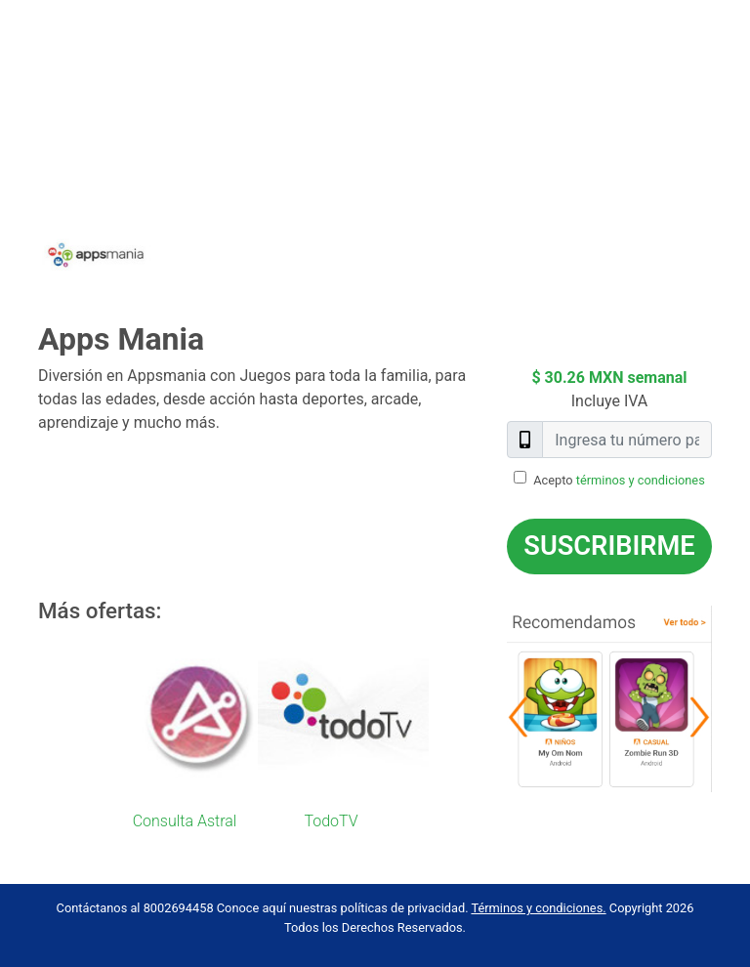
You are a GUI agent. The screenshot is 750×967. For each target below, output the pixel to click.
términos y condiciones (640, 480)
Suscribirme (608, 546)
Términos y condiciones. (538, 908)
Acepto (619, 480)
